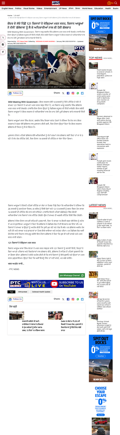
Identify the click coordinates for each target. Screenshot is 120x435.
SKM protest (22, 292)
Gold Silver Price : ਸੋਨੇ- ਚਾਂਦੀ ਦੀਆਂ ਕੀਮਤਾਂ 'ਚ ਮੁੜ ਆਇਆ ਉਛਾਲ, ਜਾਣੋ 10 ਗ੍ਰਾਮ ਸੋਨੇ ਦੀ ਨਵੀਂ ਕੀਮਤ (104, 283)
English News (7, 8)
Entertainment (50, 8)
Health (108, 8)
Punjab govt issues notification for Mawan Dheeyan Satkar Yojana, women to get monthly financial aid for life (104, 166)
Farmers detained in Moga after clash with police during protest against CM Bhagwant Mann (104, 120)
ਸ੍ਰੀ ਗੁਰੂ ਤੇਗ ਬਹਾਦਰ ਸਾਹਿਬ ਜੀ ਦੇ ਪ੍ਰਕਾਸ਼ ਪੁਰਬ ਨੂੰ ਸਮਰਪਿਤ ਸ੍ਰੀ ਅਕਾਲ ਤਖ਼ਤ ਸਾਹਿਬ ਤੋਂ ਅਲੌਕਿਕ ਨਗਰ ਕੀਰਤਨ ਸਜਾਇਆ (104, 304)
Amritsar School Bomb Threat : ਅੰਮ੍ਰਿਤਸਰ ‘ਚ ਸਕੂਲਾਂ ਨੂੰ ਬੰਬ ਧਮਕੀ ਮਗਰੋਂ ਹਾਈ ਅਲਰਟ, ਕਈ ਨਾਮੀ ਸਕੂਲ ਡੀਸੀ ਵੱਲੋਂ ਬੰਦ (104, 326)
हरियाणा (71, 8)
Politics (18, 8)
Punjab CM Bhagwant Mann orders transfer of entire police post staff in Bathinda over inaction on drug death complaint (103, 97)
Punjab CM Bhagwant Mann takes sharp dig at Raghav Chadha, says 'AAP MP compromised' (104, 190)
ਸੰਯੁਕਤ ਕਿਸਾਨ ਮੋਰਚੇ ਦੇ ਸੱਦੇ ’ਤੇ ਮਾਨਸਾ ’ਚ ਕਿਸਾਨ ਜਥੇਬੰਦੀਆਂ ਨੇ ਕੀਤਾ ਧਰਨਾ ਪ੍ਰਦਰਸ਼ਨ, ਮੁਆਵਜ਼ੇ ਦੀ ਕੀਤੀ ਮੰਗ (104, 262)
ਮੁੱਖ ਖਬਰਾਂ (17, 15)
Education (98, 8)
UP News (63, 8)
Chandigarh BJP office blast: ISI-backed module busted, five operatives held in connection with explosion (104, 142)
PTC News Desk (22, 41)
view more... (108, 58)
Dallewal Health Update (41, 292)
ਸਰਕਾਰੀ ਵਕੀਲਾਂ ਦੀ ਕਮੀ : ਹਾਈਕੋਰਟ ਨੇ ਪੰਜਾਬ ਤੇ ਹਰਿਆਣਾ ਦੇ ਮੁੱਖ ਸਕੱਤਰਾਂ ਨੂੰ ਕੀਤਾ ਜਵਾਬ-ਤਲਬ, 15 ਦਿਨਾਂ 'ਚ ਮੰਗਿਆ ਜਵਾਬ (104, 224)
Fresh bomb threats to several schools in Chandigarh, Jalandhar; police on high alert (104, 74)
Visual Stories (28, 8)
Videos (39, 8)
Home (9, 15)
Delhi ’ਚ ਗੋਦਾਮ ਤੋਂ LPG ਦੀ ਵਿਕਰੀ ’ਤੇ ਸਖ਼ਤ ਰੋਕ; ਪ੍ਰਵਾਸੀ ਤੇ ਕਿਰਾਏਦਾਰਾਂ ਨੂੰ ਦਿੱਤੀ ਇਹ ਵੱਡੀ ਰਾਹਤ (104, 243)
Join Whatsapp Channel (72, 275)
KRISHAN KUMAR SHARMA (45, 41)
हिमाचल (77, 8)
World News (87, 8)
